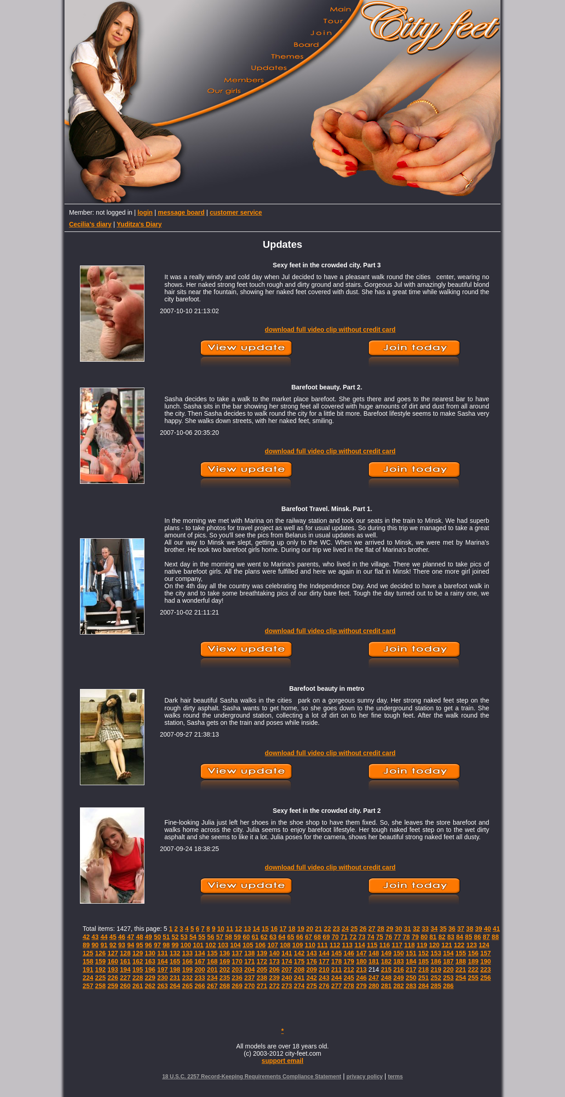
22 (327, 928)
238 (262, 977)
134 (199, 953)
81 (433, 936)
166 (187, 961)
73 (362, 936)
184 (411, 961)
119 (421, 945)
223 (486, 969)
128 (125, 953)
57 (219, 936)
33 (425, 928)
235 (224, 977)
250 (411, 977)
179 (349, 961)
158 (88, 961)
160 (113, 961)
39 (478, 928)
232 (187, 977)
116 (384, 945)
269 (237, 985)
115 (372, 945)
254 (461, 977)
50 (157, 936)
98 (166, 945)
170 (237, 961)
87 (486, 936)
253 (448, 977)
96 (148, 945)
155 (461, 953)
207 (287, 969)
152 (423, 953)
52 (175, 936)
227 (125, 977)
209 (311, 969)
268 (224, 985)
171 (249, 961)
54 (193, 936)
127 (113, 953)
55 (202, 936)
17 (283, 928)
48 (139, 936)
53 (184, 936)
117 (397, 945)
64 (282, 936)
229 (150, 977)
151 (411, 953)
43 (95, 936)
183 (398, 961)
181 (373, 961)
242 (311, 977)
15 (265, 928)
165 (175, 961)
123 (471, 945)
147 (361, 953)
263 (162, 985)
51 (166, 936)
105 (248, 945)
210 (324, 969)
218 (423, 969)
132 (175, 953)
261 (137, 985)
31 (407, 928)
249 (398, 977)
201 (212, 969)
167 (199, 961)
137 (237, 953)
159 (100, 961)
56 (210, 936)
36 (452, 928)
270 (249, 985)
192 (100, 969)
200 (199, 969)
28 (381, 928)
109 (297, 945)
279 (361, 985)
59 (237, 936)
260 (125, 985)
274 (299, 985)
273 (287, 985)
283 (411, 985)
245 (349, 977)
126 (100, 953)
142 (299, 953)
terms (395, 1076)
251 (423, 977)
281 (386, 985)
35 (443, 928)
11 (229, 928)
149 (386, 953)
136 (224, 953)
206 (274, 969)
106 (260, 945)
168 (212, 961)
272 (274, 985)
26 (363, 928)
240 (287, 977)
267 (212, 985)
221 (461, 969)
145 (336, 953)
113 (347, 945)
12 (238, 928)
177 (324, 961)
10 (220, 928)
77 (397, 936)
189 (473, 961)
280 (373, 985)
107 (273, 945)
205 (262, 969)
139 (262, 953)
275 (311, 985)
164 (162, 961)
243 (324, 977)
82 (442, 936)
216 (398, 969)
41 (496, 928)
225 (100, 977)
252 (436, 977)
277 (336, 985)
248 (386, 977)
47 (130, 936)
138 (249, 953)
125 (88, 953)
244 (336, 977)
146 (349, 953)
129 (137, 953)
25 (354, 928)
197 (162, 969)
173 (274, 961)
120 (434, 945)
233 (199, 977)
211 (336, 969)
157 (486, 953)
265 (187, 985)
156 (473, 953)
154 (448, 953)
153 (436, 953)
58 (228, 936)
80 (424, 936)
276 (324, 985)
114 (359, 945)
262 (150, 985)
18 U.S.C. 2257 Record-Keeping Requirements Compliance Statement (251, 1076)
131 (162, 953)
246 (361, 977)
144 (324, 953)
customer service (236, 212)
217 (411, 969)
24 (345, 928)
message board (181, 212)
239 (274, 977)
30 (398, 928)
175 (299, 961)
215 (386, 969)
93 (121, 945)
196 (150, 969)
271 (262, 985)
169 (224, 961)
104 (235, 945)
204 (249, 969)
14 (256, 928)
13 (247, 928)
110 (310, 945)
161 (125, 961)
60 (246, 936)
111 (322, 945)
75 (379, 936)
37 (461, 928)
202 (224, 969)
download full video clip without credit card (330, 329)
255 (473, 977)
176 (311, 961)
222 (473, 969)
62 (264, 936)
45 (113, 936)
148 (373, 953)
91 (104, 945)
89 (86, 945)
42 (86, 936)
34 (434, 928)
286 (448, 985)
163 (150, 961)
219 (436, 969)
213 (361, 969)
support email (282, 1060)
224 (88, 977)
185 (423, 961)
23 (336, 928)
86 (477, 936)
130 (150, 953)
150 (398, 953)
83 (451, 936)
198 (175, 969)
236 (237, 977)
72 (353, 936)
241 (299, 977)
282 (398, 985)
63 (273, 936)
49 (148, 936)
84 (459, 936)
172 (262, 961)
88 (495, 936)
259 (113, 985)
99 (175, 945)
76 (388, 936)
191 (88, 969)
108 (285, 945)
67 (308, 936)
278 (349, 985)
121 (446, 945)
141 (287, 953)
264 (175, 985)
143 (311, 953)
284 (423, 985)
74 (371, 936)
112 (335, 945)
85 (468, 936)
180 (361, 961)
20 (309, 928)
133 (187, 953)
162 (137, 961)
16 (274, 928)
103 (223, 945)
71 (344, 936)
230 (162, 977)
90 (95, 945)
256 (486, 977)
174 (287, 961)
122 (459, 945)
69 (326, 936)
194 (125, 969)
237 (249, 977)
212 (349, 969)
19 (300, 928)
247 (373, 977)
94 (130, 945)
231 (175, 977)
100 (185, 945)
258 (100, 985)
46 (121, 936)
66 (299, 936)
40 (487, 928)
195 (137, 969)
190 (486, 961)
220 (448, 969)
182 (386, 961)
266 (199, 985)
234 (212, 977)
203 (237, 969)
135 (212, 953)
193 (113, 969)
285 (436, 985)
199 (187, 969)
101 (198, 945)
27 (372, 928)
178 (336, 961)
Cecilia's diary (90, 224)
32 (416, 928)
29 (389, 928)
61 (255, 936)
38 (469, 928)
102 (210, 945)
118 (409, 945)
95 (139, 945)
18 (292, 928)
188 (461, 961)
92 (113, 945)
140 (274, 953)
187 (448, 961)
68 (317, 936)
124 (484, 945)
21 (318, 928)
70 (335, 936)
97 (157, 945)
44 (104, 936)
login (145, 212)
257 (88, 985)
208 (299, 969)
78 (406, 936)
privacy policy (365, 1076)
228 (137, 977)
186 (436, 961)
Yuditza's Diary (139, 224)
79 (415, 936)
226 (113, 977)
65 (290, 936)
